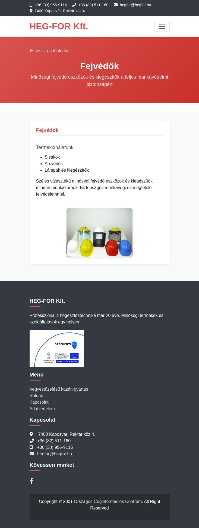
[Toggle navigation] (162, 26)
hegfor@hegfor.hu (135, 5)
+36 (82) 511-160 (93, 5)
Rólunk (36, 395)
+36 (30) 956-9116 (51, 5)
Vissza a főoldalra (50, 50)
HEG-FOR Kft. (59, 26)
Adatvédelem (42, 408)
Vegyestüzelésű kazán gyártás (59, 389)
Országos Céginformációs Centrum (108, 501)
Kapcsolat (39, 402)
